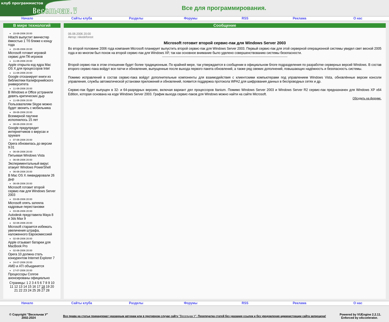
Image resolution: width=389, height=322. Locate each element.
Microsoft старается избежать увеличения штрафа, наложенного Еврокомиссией (30, 230)
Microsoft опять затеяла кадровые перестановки (26, 205)
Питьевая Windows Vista (26, 155)
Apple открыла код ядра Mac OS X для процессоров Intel (29, 66)
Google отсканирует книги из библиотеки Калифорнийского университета (30, 80)
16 (34, 287)
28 (47, 290)
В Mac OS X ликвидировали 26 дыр (31, 177)
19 (47, 287)
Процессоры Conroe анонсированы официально (29, 276)
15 (29, 287)
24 (29, 290)
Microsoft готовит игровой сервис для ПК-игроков (27, 55)
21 (16, 290)
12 (16, 287)
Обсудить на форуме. (367, 98)
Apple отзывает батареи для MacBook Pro (29, 244)
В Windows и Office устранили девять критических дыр (30, 94)
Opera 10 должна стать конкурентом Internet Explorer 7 (31, 256)
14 (25, 287)
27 (43, 290)
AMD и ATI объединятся (26, 266)
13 (20, 287)
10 (52, 283)
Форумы (190, 18)
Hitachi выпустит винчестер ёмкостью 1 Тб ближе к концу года (30, 41)
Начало (27, 18)
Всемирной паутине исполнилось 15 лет (23, 118)
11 (11, 287)
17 (38, 287)
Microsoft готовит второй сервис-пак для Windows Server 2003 (31, 191)
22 (20, 290)
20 (52, 287)
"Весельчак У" (187, 316)
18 (43, 287)
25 (34, 290)
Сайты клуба (81, 18)
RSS (245, 18)
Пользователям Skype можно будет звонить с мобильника (30, 106)
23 (25, 290)
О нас (357, 18)
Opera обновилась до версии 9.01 (30, 145)
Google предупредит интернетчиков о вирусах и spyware (28, 131)
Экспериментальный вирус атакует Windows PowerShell (29, 165)
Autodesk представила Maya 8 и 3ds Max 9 (30, 217)
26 (38, 290)
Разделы (136, 18)
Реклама (299, 18)
